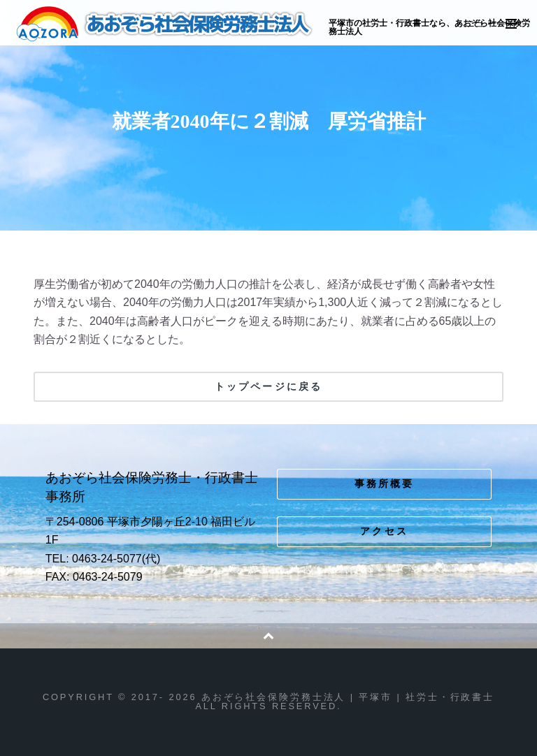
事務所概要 (385, 483)
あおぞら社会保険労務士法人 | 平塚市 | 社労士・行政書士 (165, 23)
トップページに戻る (268, 386)
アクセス (384, 531)
